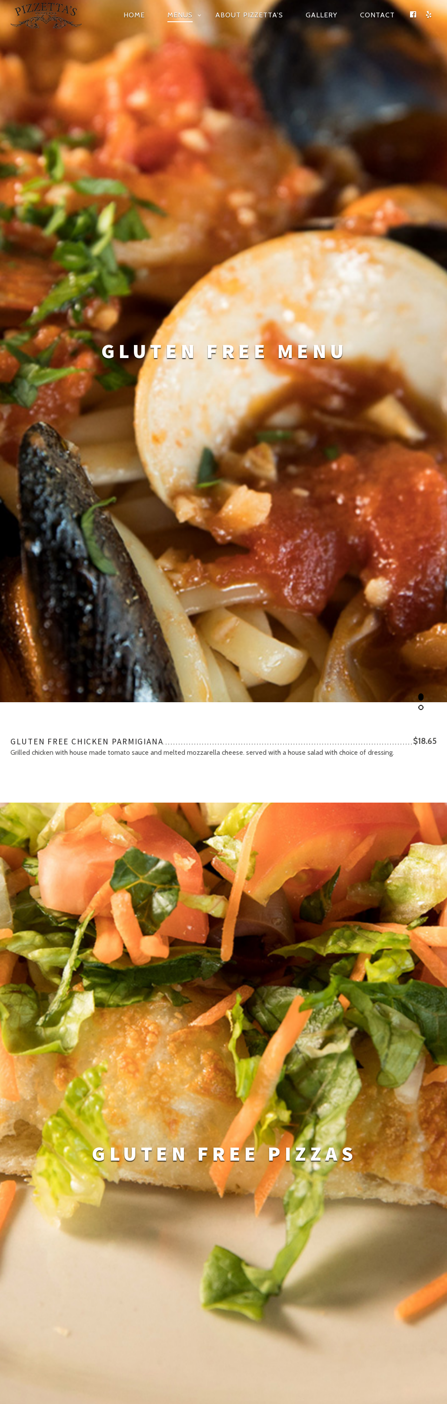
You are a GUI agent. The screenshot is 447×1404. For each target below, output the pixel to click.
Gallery (321, 15)
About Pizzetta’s (249, 15)
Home (134, 15)
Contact (377, 15)
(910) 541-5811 (322, 1182)
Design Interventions (252, 1322)
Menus (180, 15)
